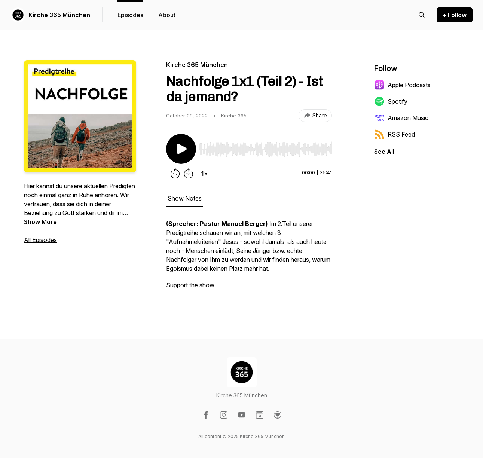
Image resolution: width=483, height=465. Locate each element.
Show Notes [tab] (185, 198)
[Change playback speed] (204, 173)
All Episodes (40, 240)
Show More (40, 222)
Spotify (390, 101)
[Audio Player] (265, 147)
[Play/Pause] (181, 149)
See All (384, 151)
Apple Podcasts (402, 85)
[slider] (265, 149)
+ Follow (455, 15)
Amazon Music (401, 118)
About (166, 15)
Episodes (130, 15)
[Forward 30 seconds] (188, 173)
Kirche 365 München (59, 15)
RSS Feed (394, 134)
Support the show (190, 285)
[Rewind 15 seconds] (175, 173)
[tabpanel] (249, 258)
